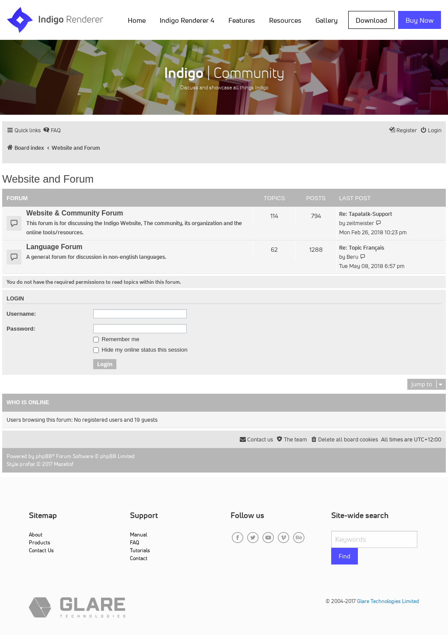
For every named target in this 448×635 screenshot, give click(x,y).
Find (344, 556)
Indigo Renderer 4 (187, 20)
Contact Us (41, 550)
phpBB (44, 456)
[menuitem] (52, 130)
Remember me (116, 339)
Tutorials (140, 550)
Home (137, 20)
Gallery (326, 20)
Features (241, 20)
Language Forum (54, 246)
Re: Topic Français (361, 247)
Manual (138, 534)
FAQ (134, 542)
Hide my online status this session (140, 350)
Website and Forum (48, 179)
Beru (352, 257)
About (35, 534)
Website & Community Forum (74, 213)
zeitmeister (360, 223)
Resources (285, 20)
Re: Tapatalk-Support (365, 214)
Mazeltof (64, 464)
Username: (21, 314)
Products (39, 542)
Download (371, 20)
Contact (138, 558)
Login (15, 299)
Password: (21, 329)
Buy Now (420, 20)
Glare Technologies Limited (388, 601)
